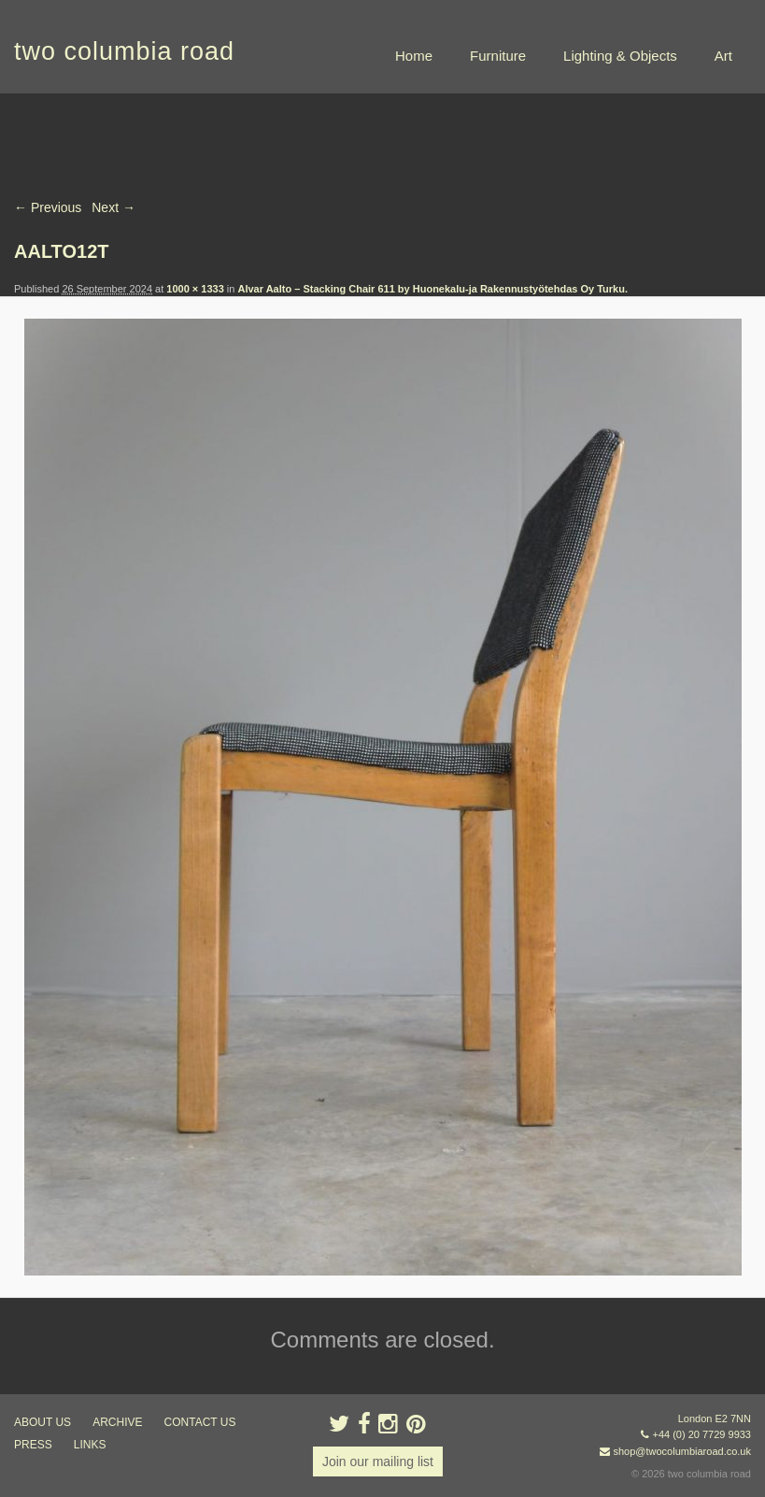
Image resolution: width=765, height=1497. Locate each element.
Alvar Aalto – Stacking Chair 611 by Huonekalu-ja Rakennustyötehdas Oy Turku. (432, 288)
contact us (200, 1422)
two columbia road (124, 51)
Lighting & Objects (620, 56)
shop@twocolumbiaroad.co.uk (682, 1451)
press (33, 1444)
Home (413, 56)
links (90, 1444)
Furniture (498, 56)
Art (723, 56)
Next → (113, 207)
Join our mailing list (377, 1461)
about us (42, 1422)
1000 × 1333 (194, 288)
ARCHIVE (117, 1422)
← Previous (47, 207)
